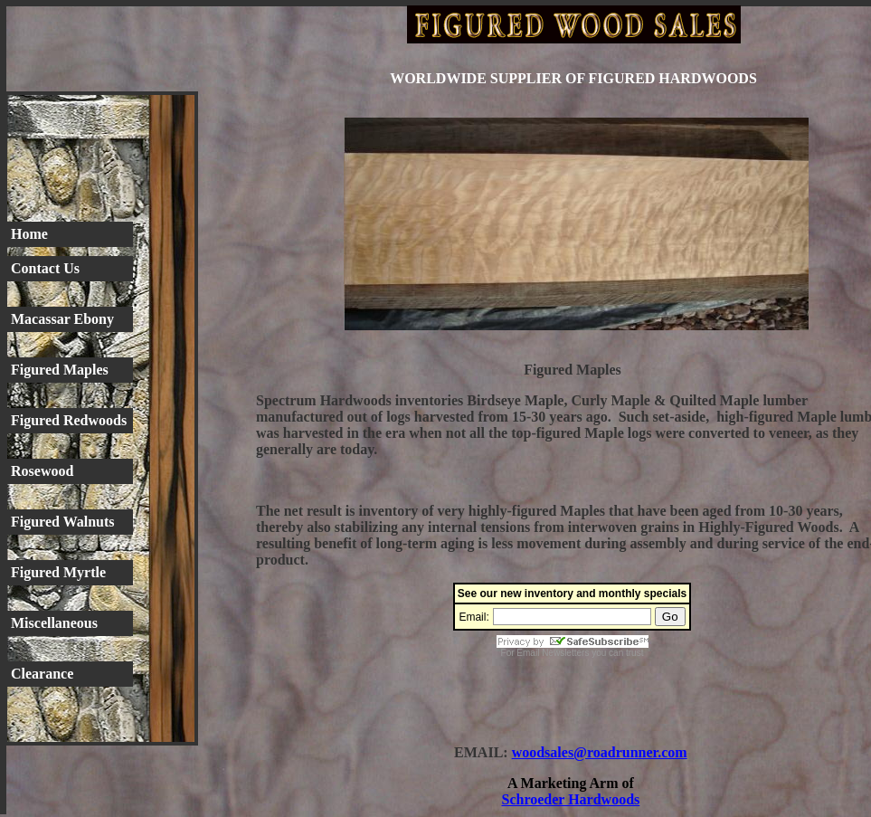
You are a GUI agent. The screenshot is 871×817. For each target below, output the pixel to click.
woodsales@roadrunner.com (599, 752)
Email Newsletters (552, 653)
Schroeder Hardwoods (571, 799)
